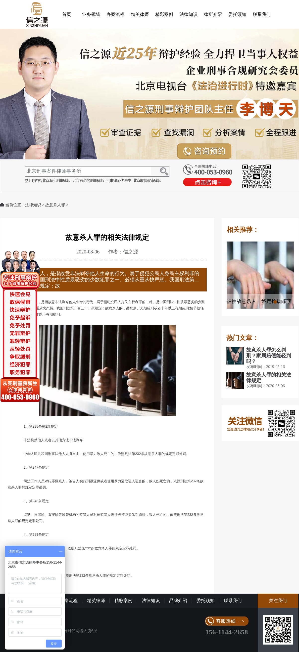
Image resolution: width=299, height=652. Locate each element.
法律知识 (189, 14)
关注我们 (278, 600)
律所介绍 (213, 14)
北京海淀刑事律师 (56, 180)
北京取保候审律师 (147, 180)
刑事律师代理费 (118, 180)
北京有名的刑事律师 (88, 180)
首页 (66, 14)
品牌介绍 (178, 600)
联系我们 (262, 14)
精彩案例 (164, 14)
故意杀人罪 (55, 205)
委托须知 (237, 14)
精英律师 (140, 14)
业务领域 (91, 14)
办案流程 (115, 14)
